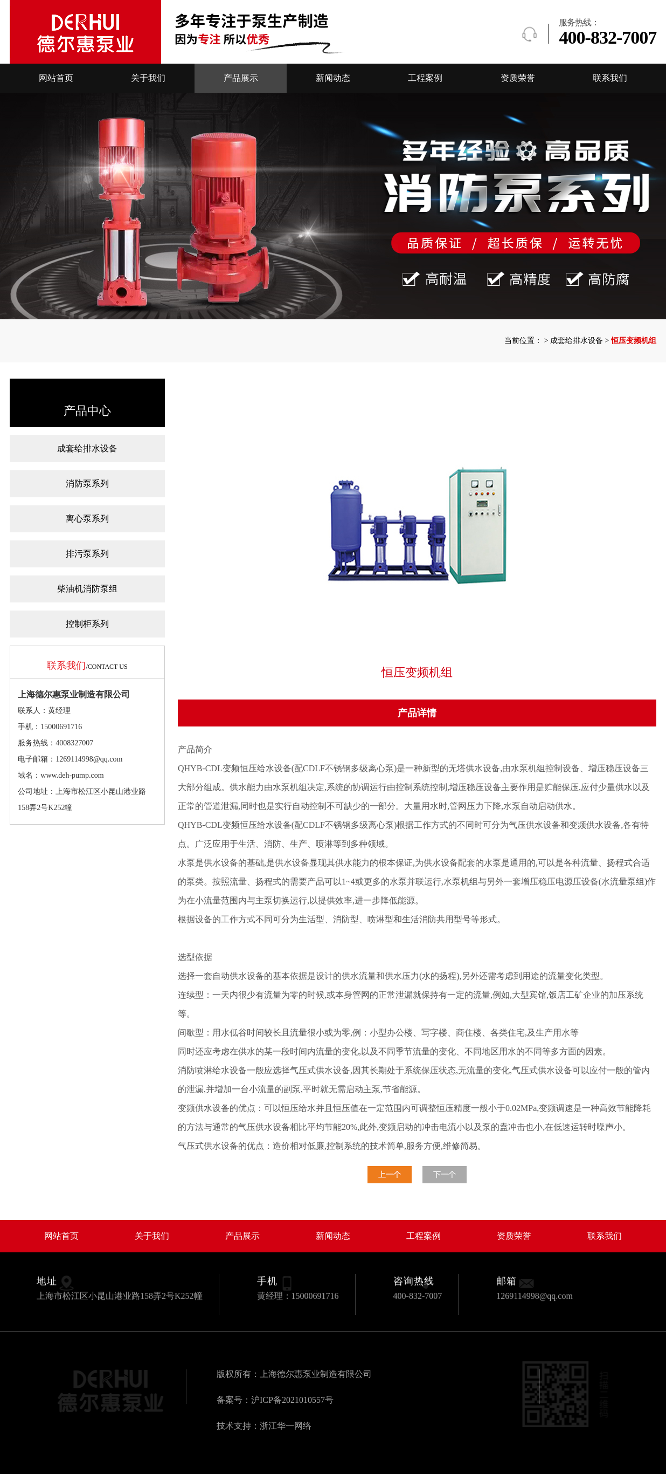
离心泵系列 (87, 518)
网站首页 (56, 78)
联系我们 (610, 78)
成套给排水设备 (87, 448)
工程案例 (425, 78)
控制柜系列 (87, 623)
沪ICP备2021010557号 (292, 1399)
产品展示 (241, 78)
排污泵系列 (87, 553)
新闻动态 (333, 78)
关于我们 (148, 78)
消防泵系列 (87, 483)
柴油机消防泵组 (87, 588)
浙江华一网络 (285, 1425)
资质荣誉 (518, 78)
